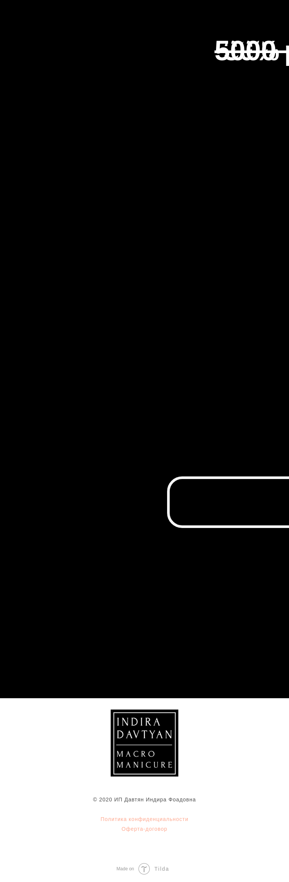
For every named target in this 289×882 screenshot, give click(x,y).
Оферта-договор (144, 829)
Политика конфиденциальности (144, 819)
